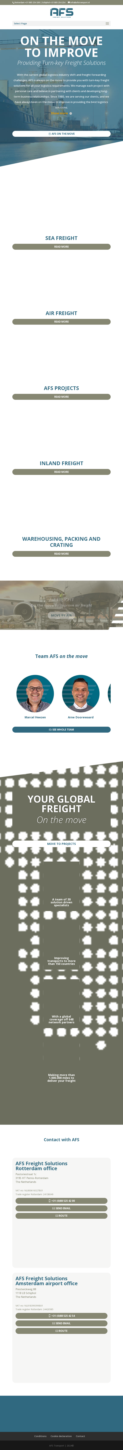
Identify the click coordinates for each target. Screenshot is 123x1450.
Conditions (40, 1436)
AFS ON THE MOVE (63, 134)
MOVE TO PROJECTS (61, 844)
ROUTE (63, 1215)
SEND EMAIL (63, 1208)
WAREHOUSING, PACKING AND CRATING (61, 541)
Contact (80, 1436)
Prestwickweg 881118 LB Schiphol (26, 1291)
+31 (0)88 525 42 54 (63, 1316)
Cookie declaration (61, 1436)
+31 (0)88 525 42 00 (63, 1201)
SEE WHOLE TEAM (63, 729)
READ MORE (61, 246)
